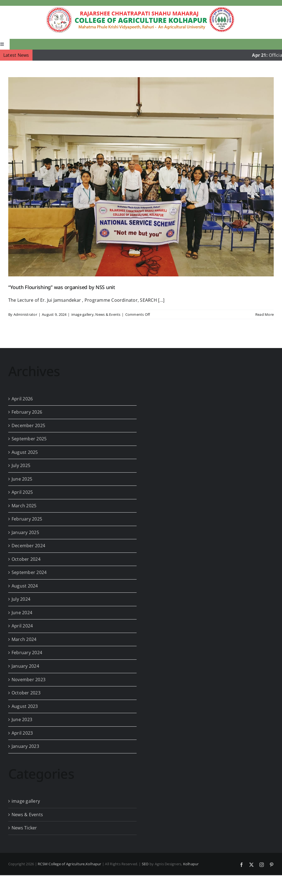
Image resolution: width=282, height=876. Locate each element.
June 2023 (22, 719)
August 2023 (25, 706)
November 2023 (28, 679)
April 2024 (22, 626)
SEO (145, 863)
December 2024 (28, 546)
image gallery (82, 314)
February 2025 (27, 519)
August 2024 (25, 586)
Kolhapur (191, 863)
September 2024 (29, 572)
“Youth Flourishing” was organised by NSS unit (61, 287)
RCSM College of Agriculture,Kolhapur (69, 863)
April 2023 (22, 733)
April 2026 (22, 399)
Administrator (25, 314)
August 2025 (25, 452)
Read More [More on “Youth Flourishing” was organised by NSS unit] (264, 314)
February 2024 (27, 652)
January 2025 (25, 532)
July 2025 (21, 465)
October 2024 (26, 559)
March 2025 (24, 506)
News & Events (107, 314)
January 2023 (25, 746)
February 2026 (27, 412)
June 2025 (22, 479)
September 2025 (29, 439)
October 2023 (26, 693)
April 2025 (22, 492)
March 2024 (24, 639)
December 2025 (28, 425)
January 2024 (25, 666)
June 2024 (22, 613)
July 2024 (21, 599)
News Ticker (24, 828)
